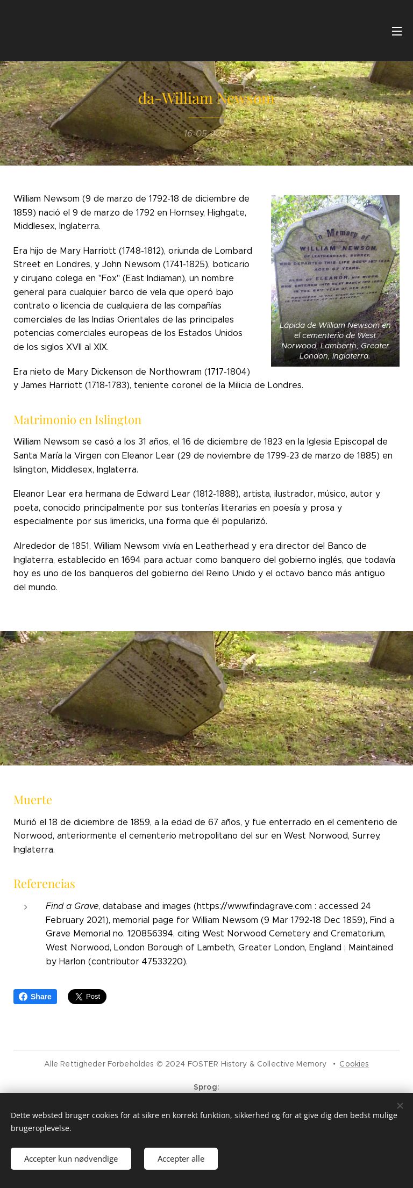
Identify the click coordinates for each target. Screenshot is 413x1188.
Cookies (354, 1064)
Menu (397, 31)
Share (35, 996)
